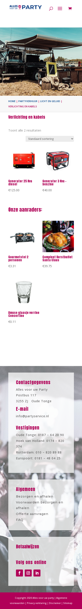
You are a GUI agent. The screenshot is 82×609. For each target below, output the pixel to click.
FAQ (23, 517)
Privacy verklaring (37, 602)
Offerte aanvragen (33, 512)
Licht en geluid (50, 101)
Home (12, 101)
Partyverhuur (27, 101)
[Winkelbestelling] (50, 139)
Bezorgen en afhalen (35, 498)
